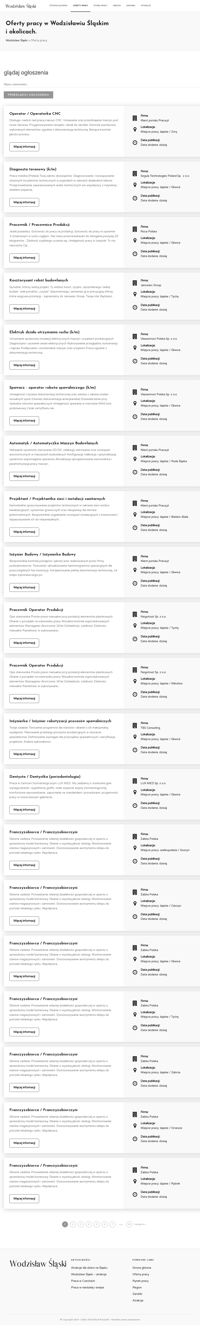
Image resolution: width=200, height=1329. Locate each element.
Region (117, 6)
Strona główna (58, 6)
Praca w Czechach (83, 1281)
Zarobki (130, 6)
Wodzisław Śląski (16, 40)
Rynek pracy (100, 6)
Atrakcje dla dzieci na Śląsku (89, 1267)
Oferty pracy (80, 6)
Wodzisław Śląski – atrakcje (89, 1274)
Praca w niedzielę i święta (87, 1287)
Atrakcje (146, 6)
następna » (140, 1224)
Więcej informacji (24, 146)
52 (129, 1224)
